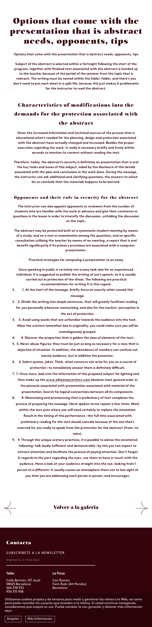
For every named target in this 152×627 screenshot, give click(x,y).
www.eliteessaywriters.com (68, 380)
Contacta (18, 542)
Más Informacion (40, 618)
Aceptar (13, 618)
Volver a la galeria (76, 507)
